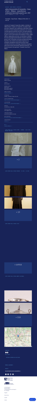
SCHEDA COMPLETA (7, 126)
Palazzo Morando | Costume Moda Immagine (11, 99)
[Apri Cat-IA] (32, 399)
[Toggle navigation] (27, 1)
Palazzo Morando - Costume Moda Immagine (11, 103)
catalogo (7, 7)
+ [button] (5, 329)
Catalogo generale (8, 1)
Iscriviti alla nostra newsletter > (13, 371)
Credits (5, 400)
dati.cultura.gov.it (7, 388)
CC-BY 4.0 (6, 121)
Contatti (5, 397)
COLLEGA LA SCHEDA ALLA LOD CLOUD (13, 357)
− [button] (5, 330)
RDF (5, 124)
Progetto (5, 392)
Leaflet (15, 346)
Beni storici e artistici (15, 7)
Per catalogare (6, 390)
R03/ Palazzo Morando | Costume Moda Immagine (12, 117)
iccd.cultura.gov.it (7, 387)
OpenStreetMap (20, 346)
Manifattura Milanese (7, 92)
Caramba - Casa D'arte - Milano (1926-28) (16, 19)
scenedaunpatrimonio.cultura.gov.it (10, 389)
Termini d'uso (6, 395)
